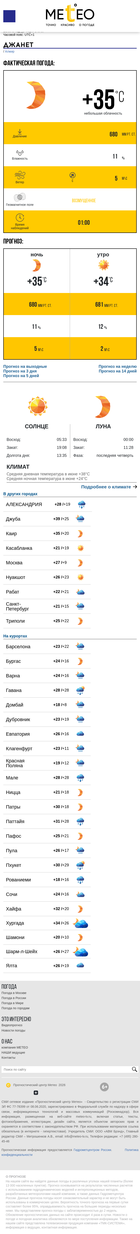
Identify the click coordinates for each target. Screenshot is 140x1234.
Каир (11, 533)
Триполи (15, 621)
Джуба (13, 519)
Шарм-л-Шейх (21, 951)
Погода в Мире (13, 1003)
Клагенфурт (19, 748)
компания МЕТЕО (15, 1047)
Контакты (8, 1057)
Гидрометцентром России (92, 1150)
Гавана (14, 690)
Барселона (18, 646)
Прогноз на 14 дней (118, 371)
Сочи (11, 894)
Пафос (13, 836)
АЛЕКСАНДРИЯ (24, 504)
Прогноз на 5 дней (21, 376)
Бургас (13, 661)
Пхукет (13, 865)
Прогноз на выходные (25, 366)
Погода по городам (15, 1008)
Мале (12, 777)
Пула (11, 850)
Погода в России (14, 998)
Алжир (9, 51)
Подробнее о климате (109, 486)
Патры (13, 807)
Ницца (13, 792)
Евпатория (18, 734)
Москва (14, 562)
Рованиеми (18, 880)
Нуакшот (15, 577)
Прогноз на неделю (118, 366)
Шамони (15, 937)
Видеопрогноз (12, 1025)
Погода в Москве (14, 993)
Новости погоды (13, 1030)
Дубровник (18, 719)
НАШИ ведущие (13, 1052)
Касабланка (19, 548)
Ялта (11, 965)
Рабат (12, 592)
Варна (13, 675)
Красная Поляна (15, 763)
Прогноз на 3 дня (20, 371)
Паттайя (15, 821)
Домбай (14, 705)
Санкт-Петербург (17, 606)
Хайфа (13, 909)
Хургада (15, 923)
